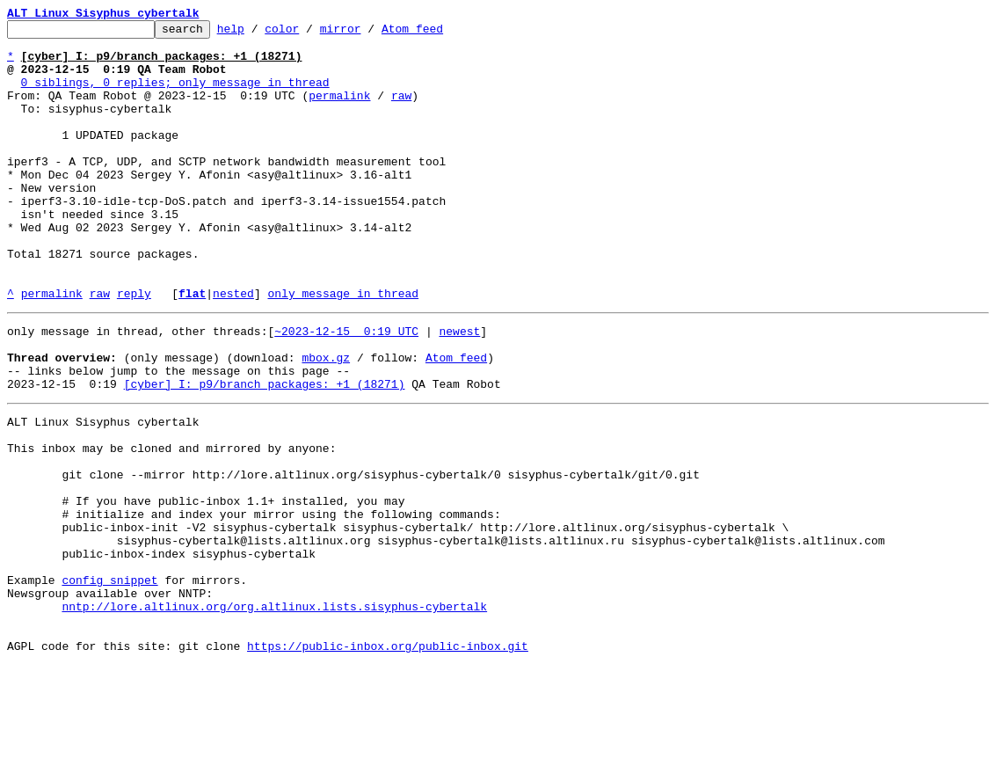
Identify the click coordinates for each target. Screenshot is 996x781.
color (309, 33)
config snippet (109, 682)
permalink (339, 111)
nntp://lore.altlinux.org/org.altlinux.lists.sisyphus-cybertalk (274, 714)
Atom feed (439, 33)
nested (233, 348)
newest (459, 389)
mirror (368, 33)
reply (134, 348)
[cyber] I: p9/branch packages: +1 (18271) (264, 452)
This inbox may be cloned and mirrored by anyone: (171, 524)
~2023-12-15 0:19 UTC (346, 389)
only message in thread (342, 348)
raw (401, 111)
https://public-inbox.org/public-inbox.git (387, 762)
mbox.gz (326, 420)
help (258, 33)
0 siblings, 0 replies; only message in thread (175, 95)
